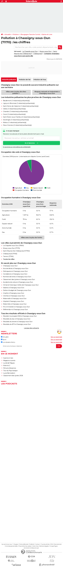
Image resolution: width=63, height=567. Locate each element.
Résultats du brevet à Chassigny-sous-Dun (17, 321)
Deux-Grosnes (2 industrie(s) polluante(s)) (17, 125)
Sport (3, 339)
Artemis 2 (6, 365)
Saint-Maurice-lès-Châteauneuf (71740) (16, 251)
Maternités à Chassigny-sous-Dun (15, 304)
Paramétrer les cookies (25, 546)
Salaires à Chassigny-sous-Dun (13, 288)
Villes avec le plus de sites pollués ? (16, 92)
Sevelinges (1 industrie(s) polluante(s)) (16, 120)
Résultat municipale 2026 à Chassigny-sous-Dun (20, 316)
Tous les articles (45, 544)
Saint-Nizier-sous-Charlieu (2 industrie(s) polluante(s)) (21, 117)
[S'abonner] (31, 346)
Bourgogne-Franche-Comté (30, 34)
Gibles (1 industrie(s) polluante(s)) (14, 109)
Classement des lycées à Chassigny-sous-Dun (19, 279)
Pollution (16, 34)
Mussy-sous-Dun (45, 51)
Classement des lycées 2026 (13, 375)
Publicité (31, 544)
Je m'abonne (30, 143)
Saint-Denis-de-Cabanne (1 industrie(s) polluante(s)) (20, 106)
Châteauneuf (37, 53)
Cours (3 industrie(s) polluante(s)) (14, 114)
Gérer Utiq (35, 546)
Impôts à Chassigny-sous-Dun (13, 293)
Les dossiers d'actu (8, 342)
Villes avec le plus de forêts (31, 237)
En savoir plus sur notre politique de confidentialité (16, 147)
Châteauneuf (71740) (10, 254)
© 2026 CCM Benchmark (31, 548)
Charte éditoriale (23, 544)
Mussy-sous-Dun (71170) (11, 248)
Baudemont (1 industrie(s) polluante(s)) (16, 101)
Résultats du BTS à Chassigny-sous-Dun (17, 324)
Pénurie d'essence (9, 368)
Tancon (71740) (8, 256)
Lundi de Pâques (9, 363)
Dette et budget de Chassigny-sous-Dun (17, 290)
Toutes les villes (9, 259)
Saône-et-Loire (47, 34)
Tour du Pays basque (10, 370)
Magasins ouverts (9, 360)
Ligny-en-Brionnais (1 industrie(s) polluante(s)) (18, 103)
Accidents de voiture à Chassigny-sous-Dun (18, 282)
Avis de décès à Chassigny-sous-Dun (15, 268)
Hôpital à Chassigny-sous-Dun (13, 301)
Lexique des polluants (31, 328)
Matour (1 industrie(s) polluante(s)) (14, 122)
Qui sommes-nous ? (7, 544)
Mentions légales (44, 546)
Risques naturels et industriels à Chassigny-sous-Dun (47, 92)
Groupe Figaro (54, 546)
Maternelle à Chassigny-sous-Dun (14, 298)
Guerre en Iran (8, 358)
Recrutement (58, 544)
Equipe (16, 544)
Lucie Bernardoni (9, 373)
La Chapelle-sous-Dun (30, 51)
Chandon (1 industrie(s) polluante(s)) (15, 111)
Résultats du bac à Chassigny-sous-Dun (16, 319)
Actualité (8, 34)
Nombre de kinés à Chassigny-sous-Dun (17, 277)
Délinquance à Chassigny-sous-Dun (15, 271)
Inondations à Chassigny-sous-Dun (15, 274)
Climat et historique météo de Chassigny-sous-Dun (21, 285)
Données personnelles (11, 546)
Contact (37, 544)
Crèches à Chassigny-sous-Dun (14, 296)
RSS (52, 544)
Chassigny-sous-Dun (10, 266)
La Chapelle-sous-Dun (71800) (13, 245)
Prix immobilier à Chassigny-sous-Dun (16, 307)
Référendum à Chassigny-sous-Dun (15, 309)
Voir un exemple (56, 337)
